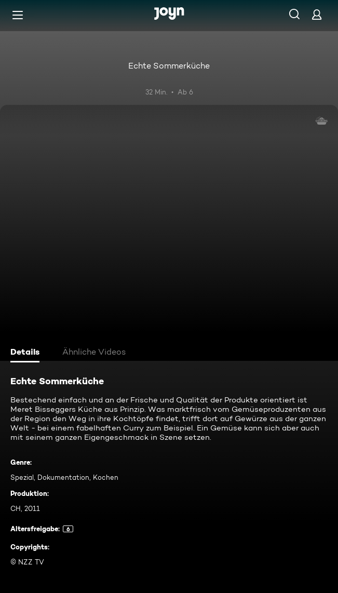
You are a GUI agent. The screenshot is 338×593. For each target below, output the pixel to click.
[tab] (26, 353)
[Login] (316, 14)
